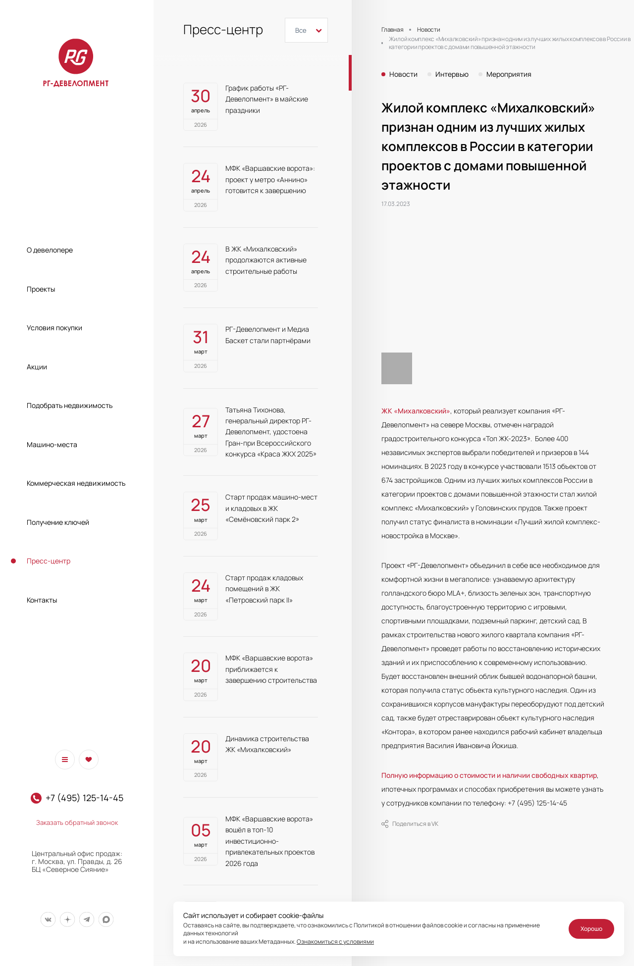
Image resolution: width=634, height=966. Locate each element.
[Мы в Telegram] (86, 919)
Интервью (452, 74)
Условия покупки (54, 327)
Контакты (42, 600)
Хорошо (591, 928)
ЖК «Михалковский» (415, 410)
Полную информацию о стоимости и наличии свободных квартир (489, 775)
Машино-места (52, 444)
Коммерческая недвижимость (76, 483)
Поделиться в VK (409, 824)
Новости (403, 74)
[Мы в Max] (105, 919)
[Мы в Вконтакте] (47, 919)
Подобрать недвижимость (69, 405)
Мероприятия (508, 74)
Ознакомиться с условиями (335, 941)
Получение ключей (58, 522)
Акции (37, 366)
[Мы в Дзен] (67, 919)
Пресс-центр (48, 560)
